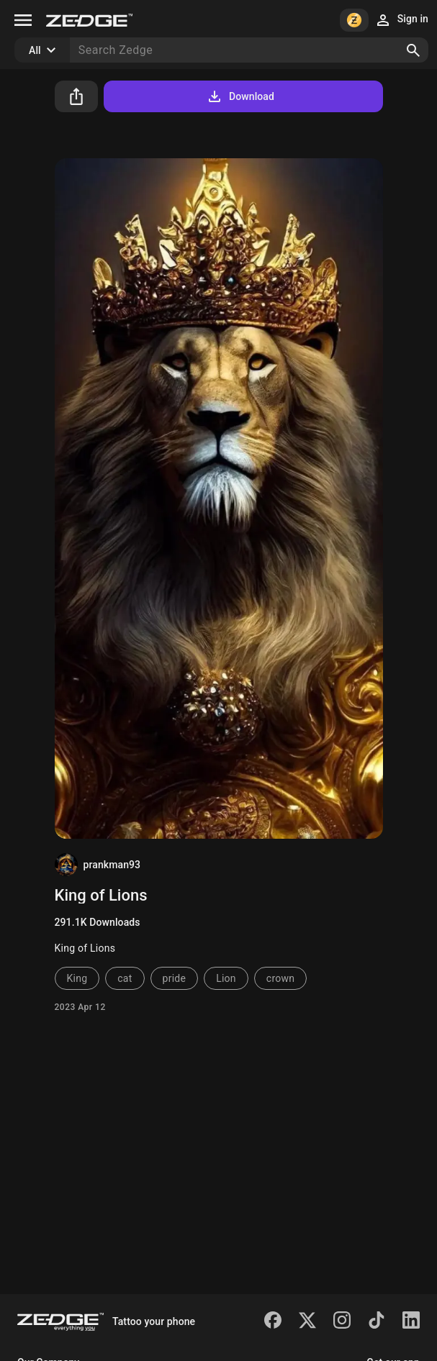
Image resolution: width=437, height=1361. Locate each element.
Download (240, 96)
